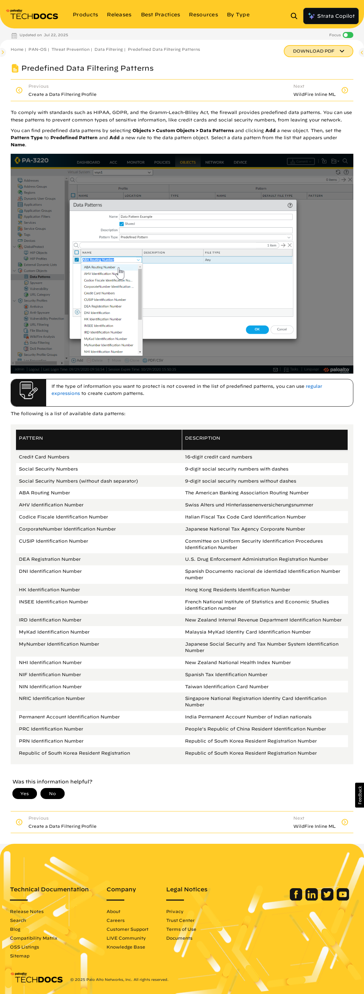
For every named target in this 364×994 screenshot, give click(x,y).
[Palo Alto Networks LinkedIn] (312, 899)
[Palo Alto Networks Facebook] (297, 899)
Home (17, 49)
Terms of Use (181, 929)
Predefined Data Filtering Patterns (164, 49)
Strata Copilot (331, 16)
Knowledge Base (126, 946)
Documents (179, 937)
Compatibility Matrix (33, 937)
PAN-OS (37, 49)
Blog (15, 929)
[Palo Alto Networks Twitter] (328, 899)
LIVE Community (126, 937)
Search (18, 920)
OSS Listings (24, 946)
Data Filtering (108, 49)
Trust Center (180, 920)
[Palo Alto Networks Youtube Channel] (343, 899)
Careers (116, 920)
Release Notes (27, 911)
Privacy (175, 911)
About (113, 911)
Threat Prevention (70, 49)
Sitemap (19, 955)
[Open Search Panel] (296, 16)
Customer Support (127, 929)
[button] (359, 795)
